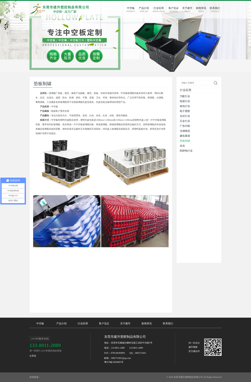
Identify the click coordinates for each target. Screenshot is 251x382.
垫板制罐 (185, 140)
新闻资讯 (147, 323)
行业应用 (83, 323)
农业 (182, 145)
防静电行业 (186, 150)
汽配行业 (185, 96)
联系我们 (168, 323)
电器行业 (185, 101)
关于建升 (125, 323)
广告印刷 (185, 126)
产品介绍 (61, 323)
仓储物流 (185, 131)
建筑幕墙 (185, 135)
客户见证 (104, 323)
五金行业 (185, 121)
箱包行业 (185, 106)
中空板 (124, 93)
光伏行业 (185, 116)
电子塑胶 (185, 111)
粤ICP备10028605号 (113, 362)
